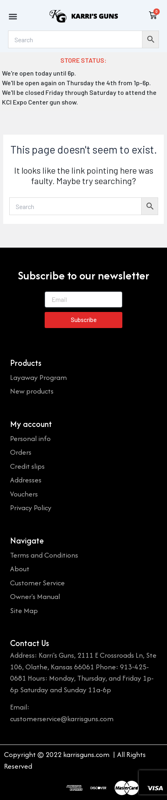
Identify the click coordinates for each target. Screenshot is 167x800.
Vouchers (24, 494)
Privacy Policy (31, 508)
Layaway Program (38, 377)
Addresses (25, 480)
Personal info (30, 438)
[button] (12, 16)
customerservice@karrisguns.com (61, 719)
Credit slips (27, 466)
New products (32, 391)
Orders (20, 452)
